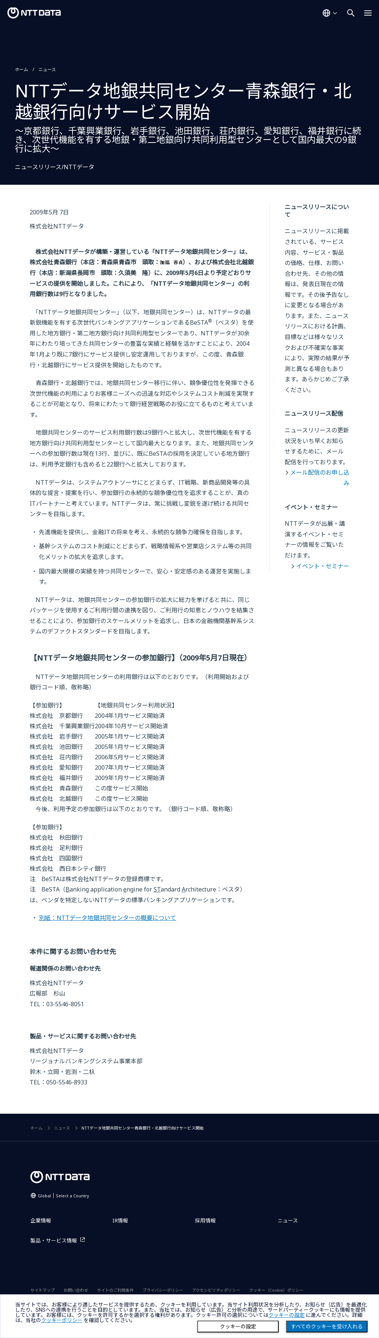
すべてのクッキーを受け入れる (327, 1326)
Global (63, 1195)
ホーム (21, 69)
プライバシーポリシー (162, 1290)
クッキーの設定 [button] (286, 1315)
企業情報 (40, 1220)
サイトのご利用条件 (115, 1290)
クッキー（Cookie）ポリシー (276, 1290)
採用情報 (205, 1220)
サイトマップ (42, 1290)
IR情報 (120, 1220)
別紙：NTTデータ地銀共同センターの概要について (107, 918)
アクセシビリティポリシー (216, 1290)
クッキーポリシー (62, 1320)
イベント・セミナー (322, 566)
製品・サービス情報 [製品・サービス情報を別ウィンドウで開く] (53, 1240)
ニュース (47, 69)
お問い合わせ (76, 1290)
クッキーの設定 (238, 1326)
